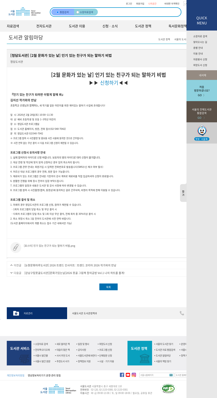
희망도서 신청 (200, 65)
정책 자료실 (186, 355)
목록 (108, 287)
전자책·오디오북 (42, 349)
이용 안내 (198, 53)
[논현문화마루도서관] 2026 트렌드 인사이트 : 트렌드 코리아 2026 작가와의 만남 (70, 265)
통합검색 (62, 12)
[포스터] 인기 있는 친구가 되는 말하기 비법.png (49, 245)
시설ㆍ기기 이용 (106, 361)
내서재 (202, 75)
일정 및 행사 (83, 344)
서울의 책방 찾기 (163, 361)
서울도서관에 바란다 (87, 355)
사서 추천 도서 (63, 355)
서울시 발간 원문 (42, 361)
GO (171, 375)
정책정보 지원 (84, 361)
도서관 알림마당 (163, 355)
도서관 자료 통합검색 (165, 349)
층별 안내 (198, 47)
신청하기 (109, 82)
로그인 (129, 3)
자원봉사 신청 (200, 59)
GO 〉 (202, 110)
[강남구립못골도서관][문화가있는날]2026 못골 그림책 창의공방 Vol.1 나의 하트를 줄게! (74, 273)
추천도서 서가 (62, 361)
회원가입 (140, 3)
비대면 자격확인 (171, 3)
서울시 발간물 (41, 355)
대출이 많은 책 (63, 349)
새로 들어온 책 (63, 344)
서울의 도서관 (181, 39)
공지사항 (82, 349)
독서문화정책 (178, 26)
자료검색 (13, 26)
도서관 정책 (143, 26)
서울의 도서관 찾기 (164, 344)
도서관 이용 (77, 26)
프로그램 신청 (105, 349)
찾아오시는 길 (200, 42)
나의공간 (152, 3)
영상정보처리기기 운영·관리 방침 (44, 375)
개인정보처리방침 (15, 375)
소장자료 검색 (200, 36)
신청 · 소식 (110, 26)
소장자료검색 (84, 12)
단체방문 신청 (105, 355)
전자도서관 (44, 26)
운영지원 (185, 344)
